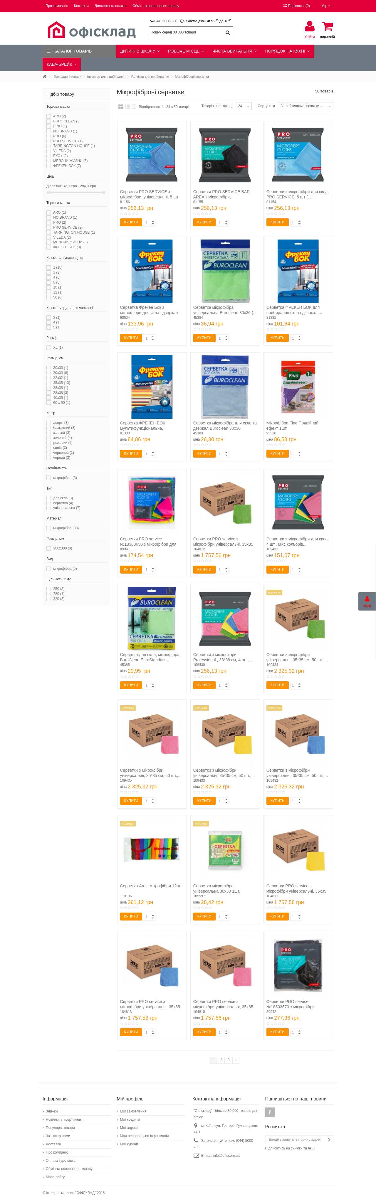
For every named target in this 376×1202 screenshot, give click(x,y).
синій (60, 448)
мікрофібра (65, 478)
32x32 (60, 378)
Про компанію (57, 6)
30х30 (60, 373)
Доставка (53, 1144)
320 (58, 599)
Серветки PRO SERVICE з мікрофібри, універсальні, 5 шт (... (149, 197)
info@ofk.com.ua (226, 1156)
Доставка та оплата (111, 6)
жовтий (61, 433)
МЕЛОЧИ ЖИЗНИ (70, 161)
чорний (61, 458)
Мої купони (129, 1144)
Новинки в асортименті (64, 1119)
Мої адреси (129, 1128)
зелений (62, 438)
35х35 (61, 383)
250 (58, 589)
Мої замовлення (133, 1111)
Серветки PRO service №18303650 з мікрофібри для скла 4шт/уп (148, 544)
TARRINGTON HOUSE (74, 146)
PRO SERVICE (69, 141)
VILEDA (62, 151)
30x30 (60, 368)
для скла (63, 498)
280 (58, 594)
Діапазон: (54, 186)
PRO (59, 136)
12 (57, 292)
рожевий (63, 443)
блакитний (64, 428)
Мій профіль (130, 1098)
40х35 (60, 398)
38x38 (60, 388)
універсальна (66, 508)
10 (57, 287)
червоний (63, 453)
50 (57, 297)
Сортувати (266, 106)
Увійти (310, 37)
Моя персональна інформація (144, 1136)
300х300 (62, 548)
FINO (60, 126)
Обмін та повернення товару (155, 6)
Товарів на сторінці (217, 106)
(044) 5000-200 (165, 21)
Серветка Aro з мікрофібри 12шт (151, 886)
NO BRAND (65, 131)
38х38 (60, 393)
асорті (60, 423)
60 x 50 (61, 403)
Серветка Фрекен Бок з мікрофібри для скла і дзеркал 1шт (149, 312)
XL (58, 347)
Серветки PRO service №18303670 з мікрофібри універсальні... (290, 1006)
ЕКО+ (60, 156)
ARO (59, 116)
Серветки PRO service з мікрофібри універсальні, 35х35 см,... (223, 544)
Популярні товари (60, 1128)
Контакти (81, 6)
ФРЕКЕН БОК (67, 166)
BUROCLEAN (66, 121)
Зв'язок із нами (58, 1136)
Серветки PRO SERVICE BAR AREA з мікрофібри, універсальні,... (221, 197)
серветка (63, 503)
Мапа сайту (55, 1177)
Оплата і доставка (60, 1161)
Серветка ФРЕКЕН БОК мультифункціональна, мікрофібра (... (142, 428)
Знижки (52, 1111)
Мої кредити (130, 1119)
